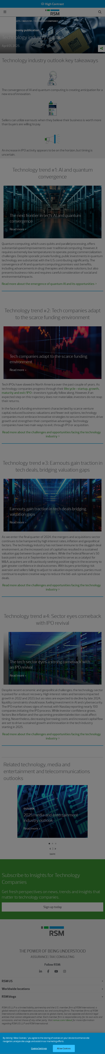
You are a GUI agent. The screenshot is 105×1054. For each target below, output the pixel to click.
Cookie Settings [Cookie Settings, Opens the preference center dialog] (39, 1050)
